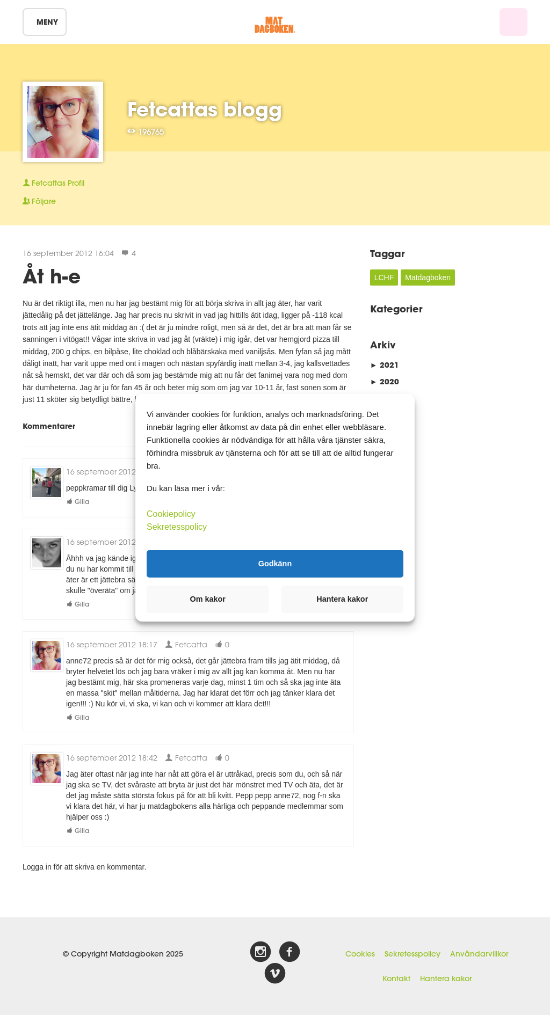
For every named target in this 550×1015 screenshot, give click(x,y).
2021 (384, 365)
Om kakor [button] (208, 599)
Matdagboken (428, 277)
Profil (53, 183)
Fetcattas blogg (204, 109)
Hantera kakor (446, 978)
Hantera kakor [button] (342, 599)
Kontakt (396, 978)
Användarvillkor (479, 954)
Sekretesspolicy (412, 954)
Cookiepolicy (171, 513)
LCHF (384, 277)
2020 (384, 381)
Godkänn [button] (275, 563)
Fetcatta (186, 644)
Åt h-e (52, 276)
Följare (39, 201)
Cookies (360, 954)
